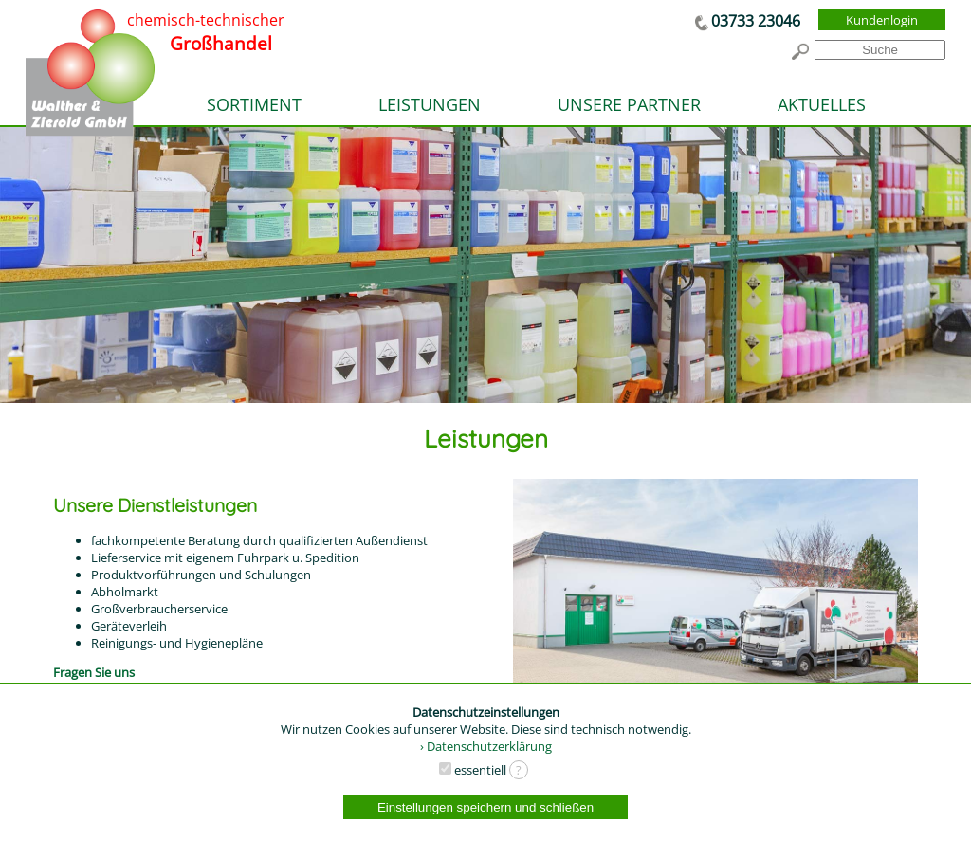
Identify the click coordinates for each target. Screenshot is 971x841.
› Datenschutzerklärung (486, 746)
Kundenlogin (882, 19)
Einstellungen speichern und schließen (485, 807)
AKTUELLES (822, 104)
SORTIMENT (254, 104)
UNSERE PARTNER (629, 104)
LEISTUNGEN (429, 104)
